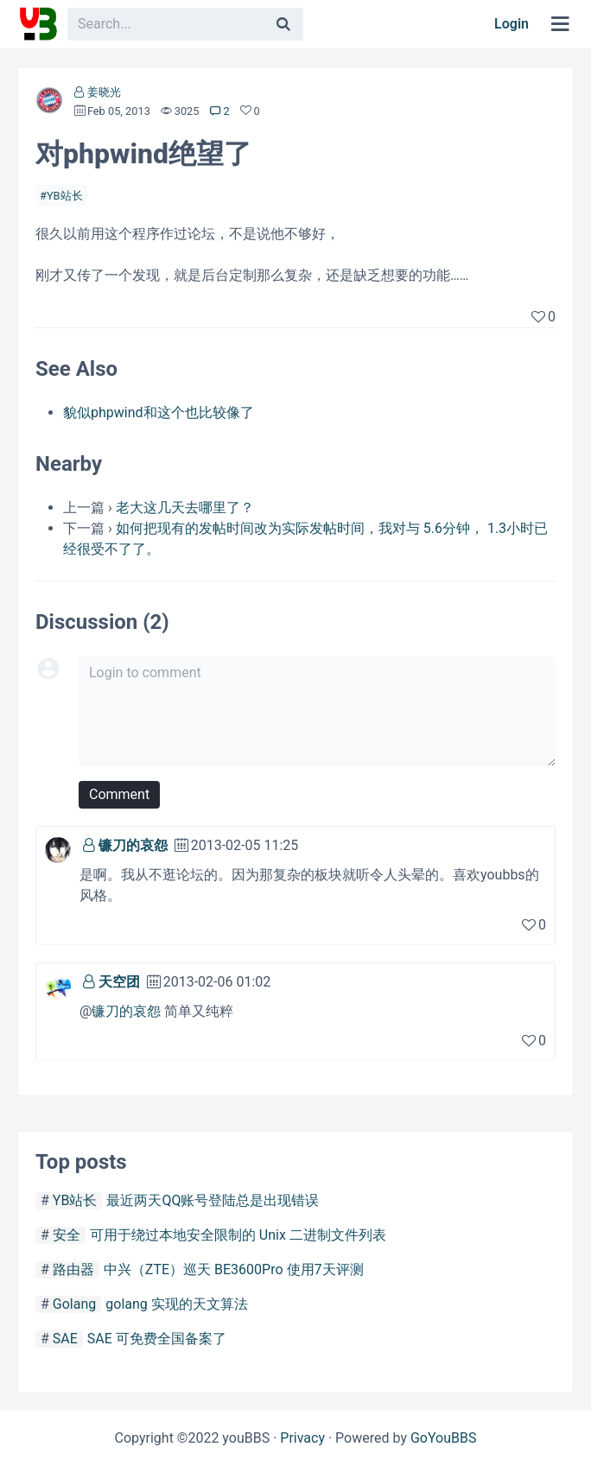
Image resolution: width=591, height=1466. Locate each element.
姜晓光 (104, 92)
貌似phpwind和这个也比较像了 (158, 412)
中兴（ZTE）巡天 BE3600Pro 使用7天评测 (234, 1269)
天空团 (119, 982)
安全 (66, 1235)
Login (511, 24)
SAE (65, 1338)
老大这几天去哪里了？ (185, 507)
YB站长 (65, 195)
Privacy (302, 1438)
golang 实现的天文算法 (176, 1304)
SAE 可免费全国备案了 (156, 1338)
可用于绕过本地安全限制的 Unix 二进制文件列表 (238, 1235)
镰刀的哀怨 (133, 845)
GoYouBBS (443, 1438)
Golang (74, 1304)
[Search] (283, 24)
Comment (119, 794)
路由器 (73, 1269)
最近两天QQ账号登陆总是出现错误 (212, 1200)
